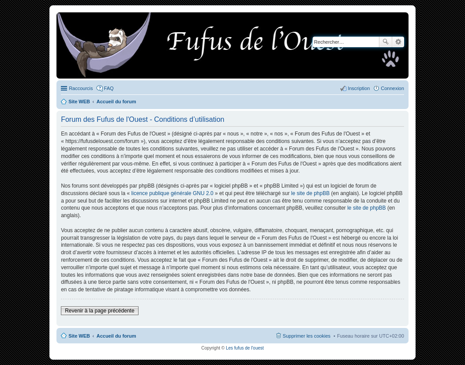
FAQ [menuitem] (109, 88)
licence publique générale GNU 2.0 (172, 193)
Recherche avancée (398, 42)
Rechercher (385, 42)
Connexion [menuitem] (392, 88)
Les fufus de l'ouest (245, 348)
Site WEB (79, 336)
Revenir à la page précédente (99, 311)
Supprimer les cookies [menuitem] (306, 336)
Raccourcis (81, 88)
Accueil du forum (116, 336)
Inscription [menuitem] (359, 88)
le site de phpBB (310, 193)
